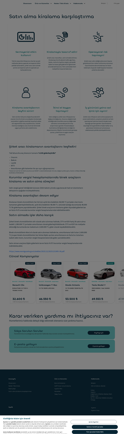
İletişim (103, 3)
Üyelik (11, 407)
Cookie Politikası (58, 420)
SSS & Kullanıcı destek (98, 386)
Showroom (27, 3)
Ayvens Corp (95, 410)
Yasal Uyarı (48, 420)
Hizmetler (57, 391)
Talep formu (58, 394)
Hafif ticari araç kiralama (62, 386)
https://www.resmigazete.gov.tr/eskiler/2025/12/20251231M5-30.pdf (36, 251)
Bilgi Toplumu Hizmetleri (22, 420)
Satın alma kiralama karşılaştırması (20, 391)
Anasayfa (12, 379)
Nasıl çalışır (12, 389)
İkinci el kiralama (59, 383)
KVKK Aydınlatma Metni (36, 420)
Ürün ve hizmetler (42, 3)
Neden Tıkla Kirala (61, 3)
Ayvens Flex (58, 389)
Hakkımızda (78, 3)
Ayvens (93, 408)
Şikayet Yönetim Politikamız (72, 420)
